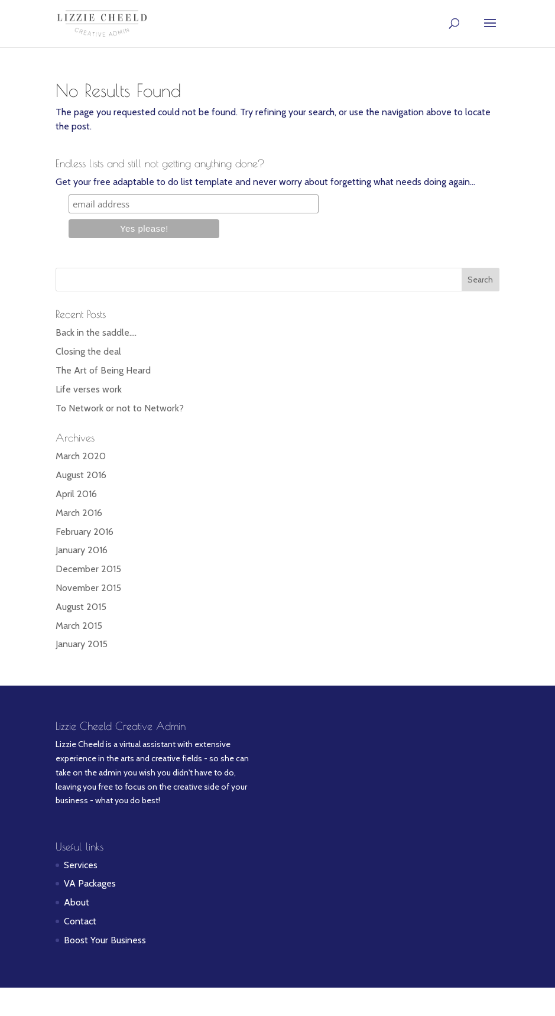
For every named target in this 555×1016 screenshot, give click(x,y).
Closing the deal (88, 351)
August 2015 (81, 606)
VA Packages (90, 883)
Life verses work (89, 389)
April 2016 (76, 493)
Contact (80, 921)
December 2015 (88, 568)
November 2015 (88, 587)
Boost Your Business (105, 940)
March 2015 (79, 625)
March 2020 (81, 456)
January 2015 (82, 644)
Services (81, 865)
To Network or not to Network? (120, 408)
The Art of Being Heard (103, 370)
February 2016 (84, 531)
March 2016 (79, 512)
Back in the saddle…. (96, 332)
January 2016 (82, 550)
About (76, 902)
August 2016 (81, 475)
